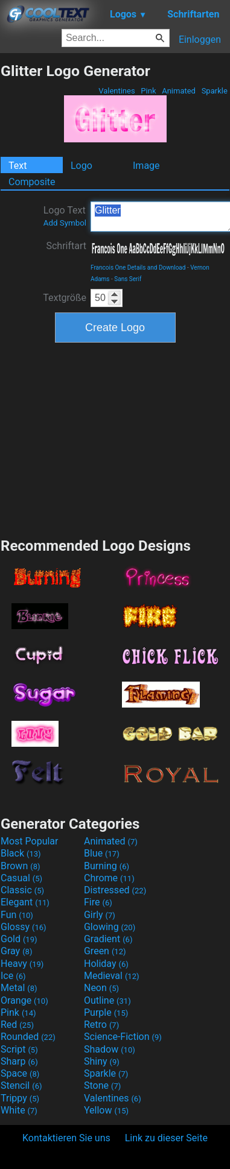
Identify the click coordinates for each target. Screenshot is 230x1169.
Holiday (106, 963)
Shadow (109, 1049)
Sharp (19, 1061)
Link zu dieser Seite (166, 1138)
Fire (98, 902)
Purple (106, 1012)
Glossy (23, 927)
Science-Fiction (123, 1036)
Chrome (109, 878)
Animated (178, 90)
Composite (32, 182)
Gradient (108, 939)
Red (17, 1024)
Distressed (115, 890)
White (19, 1110)
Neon (101, 987)
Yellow (106, 1110)
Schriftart (66, 246)
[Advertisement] (115, 438)
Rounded (28, 1036)
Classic (22, 890)
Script (19, 1049)
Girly (99, 914)
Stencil (21, 1085)
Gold (19, 939)
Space (20, 1073)
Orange (24, 1000)
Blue (102, 853)
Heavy (22, 963)
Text (17, 165)
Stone (102, 1085)
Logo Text (64, 215)
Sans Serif (127, 279)
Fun (17, 914)
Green (105, 951)
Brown (20, 866)
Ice (13, 975)
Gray (16, 951)
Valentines (117, 90)
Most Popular (30, 841)
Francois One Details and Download (138, 267)
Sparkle (214, 90)
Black (21, 853)
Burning (106, 866)
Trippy (20, 1098)
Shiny (102, 1061)
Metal (19, 987)
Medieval (111, 975)
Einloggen (200, 39)
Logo (81, 165)
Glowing (109, 927)
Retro (101, 1024)
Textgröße (64, 297)
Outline (107, 1000)
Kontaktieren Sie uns (66, 1138)
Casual (21, 878)
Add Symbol (64, 222)
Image (146, 165)
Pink (148, 90)
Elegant (25, 902)
